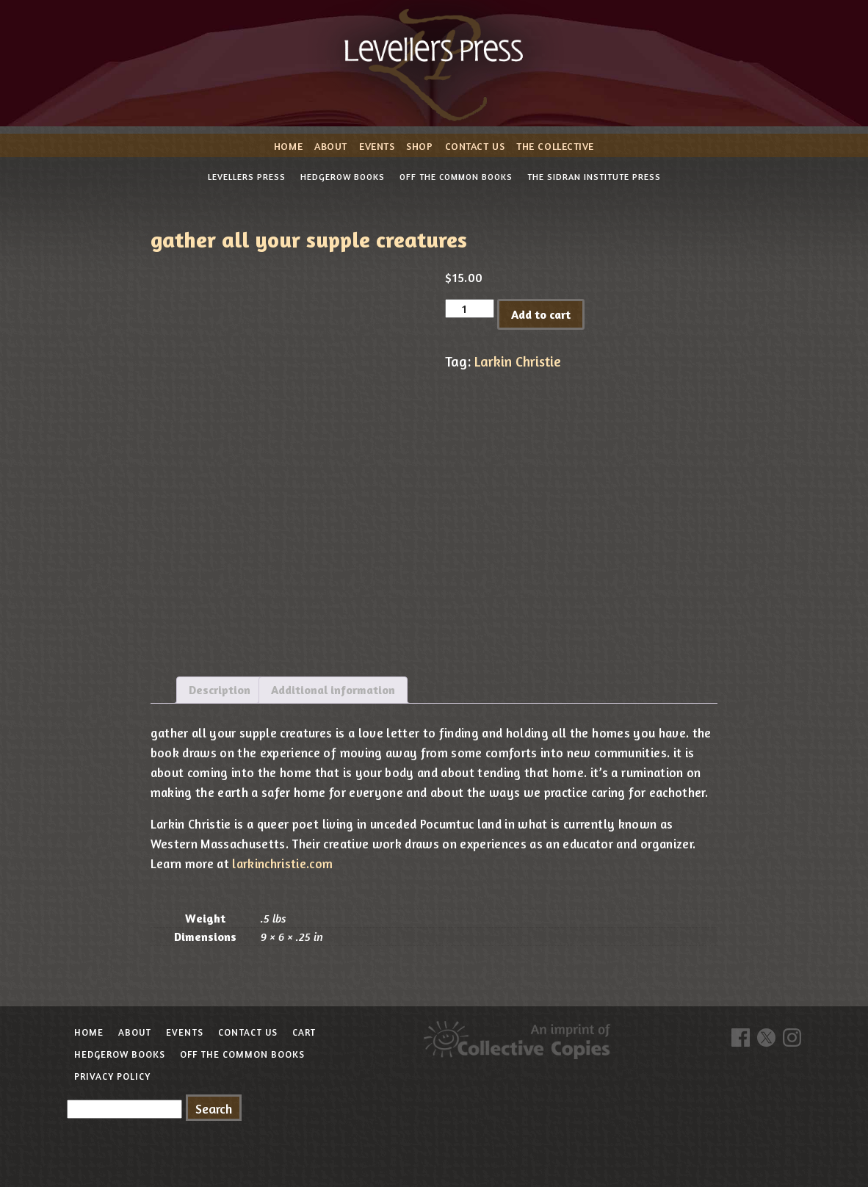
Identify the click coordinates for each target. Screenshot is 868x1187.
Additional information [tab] (333, 689)
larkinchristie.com (282, 863)
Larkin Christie (517, 361)
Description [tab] (219, 689)
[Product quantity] (469, 308)
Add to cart (541, 314)
